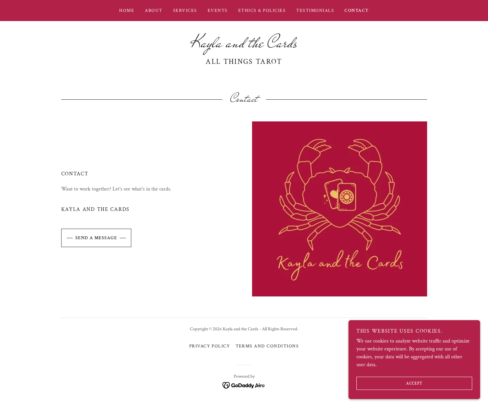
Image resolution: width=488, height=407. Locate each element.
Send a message (89, 238)
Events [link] (218, 10)
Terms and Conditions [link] (267, 346)
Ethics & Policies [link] (262, 10)
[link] (244, 45)
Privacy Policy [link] (209, 346)
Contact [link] (357, 10)
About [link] (154, 10)
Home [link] (126, 10)
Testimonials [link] (315, 10)
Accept (389, 383)
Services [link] (185, 10)
